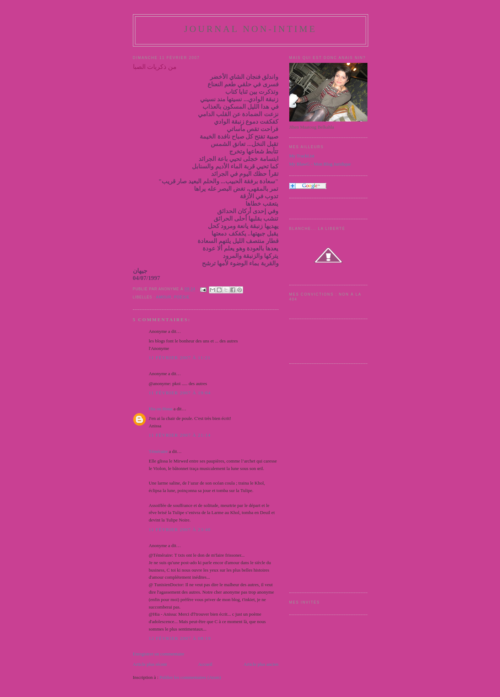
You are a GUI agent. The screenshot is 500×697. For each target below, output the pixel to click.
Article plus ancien (260, 664)
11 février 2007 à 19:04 (180, 392)
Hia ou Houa (160, 408)
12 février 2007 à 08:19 (180, 638)
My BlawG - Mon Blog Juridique (320, 164)
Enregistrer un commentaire (158, 654)
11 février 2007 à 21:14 (180, 435)
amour (163, 297)
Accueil (205, 664)
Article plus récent (150, 664)
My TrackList (301, 155)
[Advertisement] (317, 477)
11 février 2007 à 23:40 (180, 529)
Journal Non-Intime (250, 29)
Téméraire (158, 451)
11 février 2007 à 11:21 (180, 357)
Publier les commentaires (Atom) (190, 677)
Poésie (182, 297)
